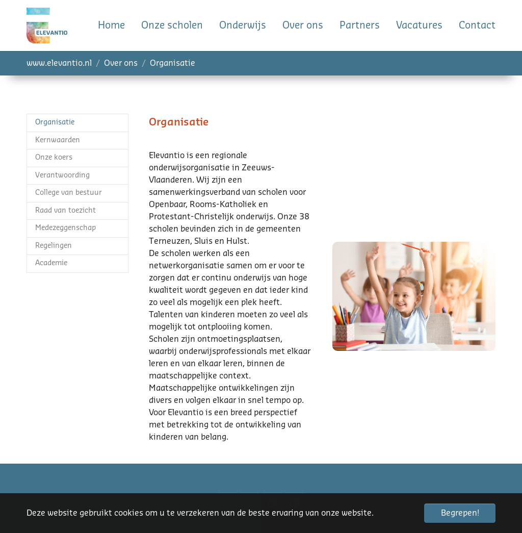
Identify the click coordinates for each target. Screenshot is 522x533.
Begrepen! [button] (460, 513)
